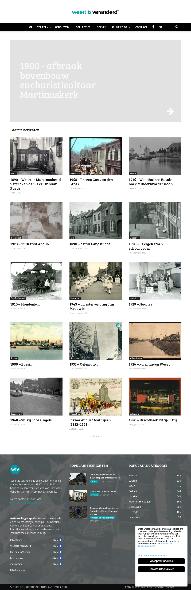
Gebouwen (63, 27)
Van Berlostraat (18, 298)
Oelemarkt (75, 358)
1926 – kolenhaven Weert (149, 364)
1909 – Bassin (21, 364)
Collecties (84, 27)
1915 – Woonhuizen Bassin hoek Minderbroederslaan (151, 181)
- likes (57, 540)
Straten (44, 27)
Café (72, 238)
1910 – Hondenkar (25, 304)
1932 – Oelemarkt (83, 364)
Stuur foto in (120, 27)
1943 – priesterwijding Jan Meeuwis (91, 306)
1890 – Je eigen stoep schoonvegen (146, 246)
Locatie (133, 496)
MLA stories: (16, 539)
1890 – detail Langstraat (89, 243)
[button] (177, 27)
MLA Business (17, 570)
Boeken (102, 27)
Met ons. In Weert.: (20, 552)
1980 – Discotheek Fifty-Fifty (153, 419)
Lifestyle (133, 512)
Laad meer (95, 436)
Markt (13, 173)
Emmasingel (16, 414)
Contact (141, 27)
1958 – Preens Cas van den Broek (91, 181)
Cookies (159, 586)
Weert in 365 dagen (140, 501)
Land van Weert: (18, 558)
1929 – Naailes (140, 304)
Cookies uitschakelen (161, 569)
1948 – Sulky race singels (31, 419)
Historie (94, 495)
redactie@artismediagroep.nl (26, 502)
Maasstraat (75, 414)
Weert (132, 486)
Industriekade (136, 358)
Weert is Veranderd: (20, 545)
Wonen (94, 481)
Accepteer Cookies (161, 561)
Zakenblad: (16, 564)
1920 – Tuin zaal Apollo (29, 243)
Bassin (133, 173)
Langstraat (134, 238)
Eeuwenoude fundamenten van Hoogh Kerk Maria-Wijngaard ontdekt (104, 511)
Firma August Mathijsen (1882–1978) (90, 422)
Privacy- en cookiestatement (138, 586)
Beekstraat (75, 173)
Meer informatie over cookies (152, 555)
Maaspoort (75, 298)
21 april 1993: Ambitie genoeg (103, 491)
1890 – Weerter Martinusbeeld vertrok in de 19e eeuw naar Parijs (35, 184)
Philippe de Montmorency (102, 518)
